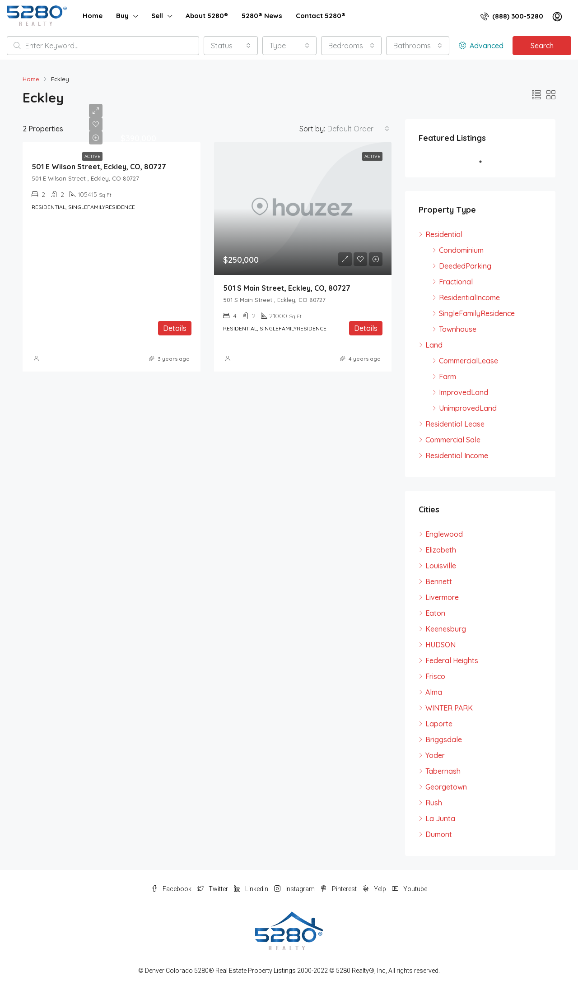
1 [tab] (484, 161)
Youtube (409, 888)
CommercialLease (468, 360)
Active (92, 156)
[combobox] (231, 45)
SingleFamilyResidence (477, 313)
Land (434, 344)
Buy (122, 15)
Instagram (295, 888)
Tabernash (443, 771)
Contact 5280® (320, 15)
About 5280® (207, 15)
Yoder (435, 755)
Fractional (456, 281)
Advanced (481, 45)
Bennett (438, 581)
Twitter (213, 888)
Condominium (461, 250)
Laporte (438, 723)
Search (542, 45)
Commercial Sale (452, 439)
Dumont (438, 834)
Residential (443, 234)
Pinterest (339, 888)
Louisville (440, 565)
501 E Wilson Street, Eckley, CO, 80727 (99, 166)
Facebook (172, 888)
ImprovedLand (463, 392)
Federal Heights (451, 660)
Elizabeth (440, 549)
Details (174, 328)
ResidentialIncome (469, 297)
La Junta (440, 818)
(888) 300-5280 (511, 16)
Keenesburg (445, 628)
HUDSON (440, 644)
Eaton (435, 613)
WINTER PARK (449, 707)
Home (93, 15)
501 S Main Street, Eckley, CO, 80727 (286, 288)
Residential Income (456, 455)
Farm (447, 376)
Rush (433, 802)
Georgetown (446, 786)
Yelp (375, 888)
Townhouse (457, 329)
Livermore (442, 597)
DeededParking (465, 265)
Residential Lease (455, 423)
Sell (157, 15)
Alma (433, 692)
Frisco (435, 676)
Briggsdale (443, 739)
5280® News (262, 15)
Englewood (444, 534)
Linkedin (252, 888)
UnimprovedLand (468, 408)
